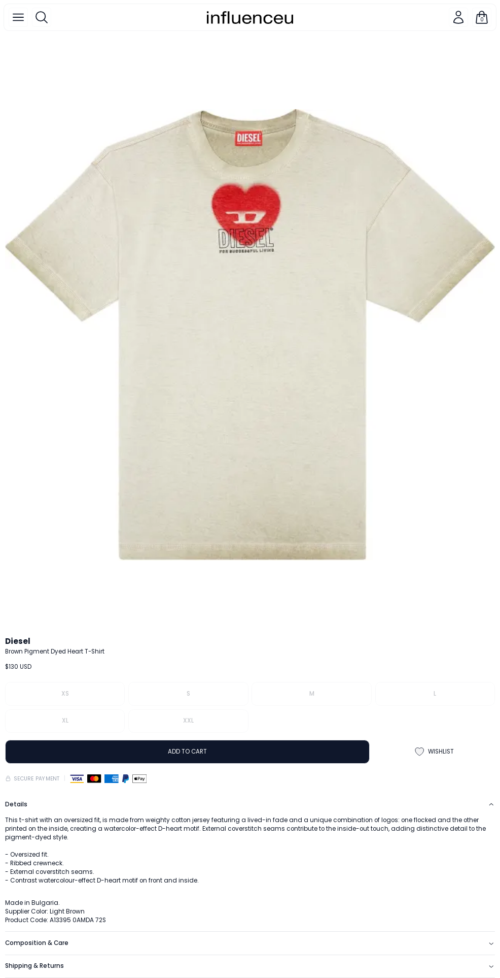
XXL (188, 720)
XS (65, 694)
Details (250, 804)
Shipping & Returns (250, 966)
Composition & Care (250, 943)
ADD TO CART (187, 751)
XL (65, 720)
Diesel (17, 641)
